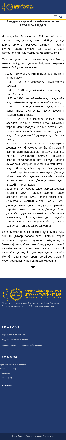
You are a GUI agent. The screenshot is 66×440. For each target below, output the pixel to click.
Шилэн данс (5, 373)
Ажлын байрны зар (8, 369)
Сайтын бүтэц (6, 377)
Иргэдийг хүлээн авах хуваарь (13, 364)
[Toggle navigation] (56, 16)
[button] (61, 16)
